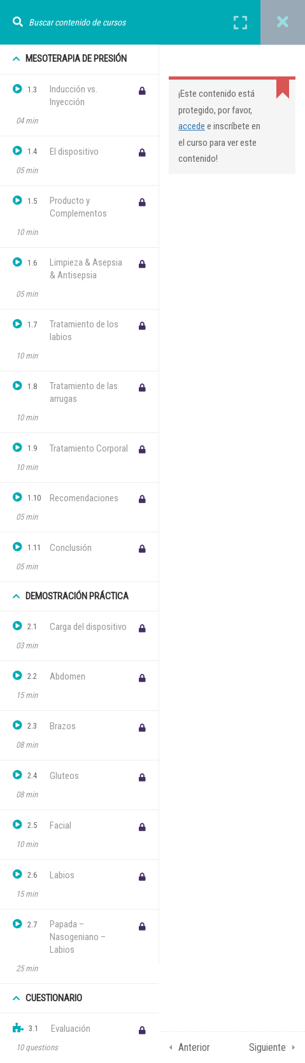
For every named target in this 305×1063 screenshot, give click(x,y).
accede (191, 126)
